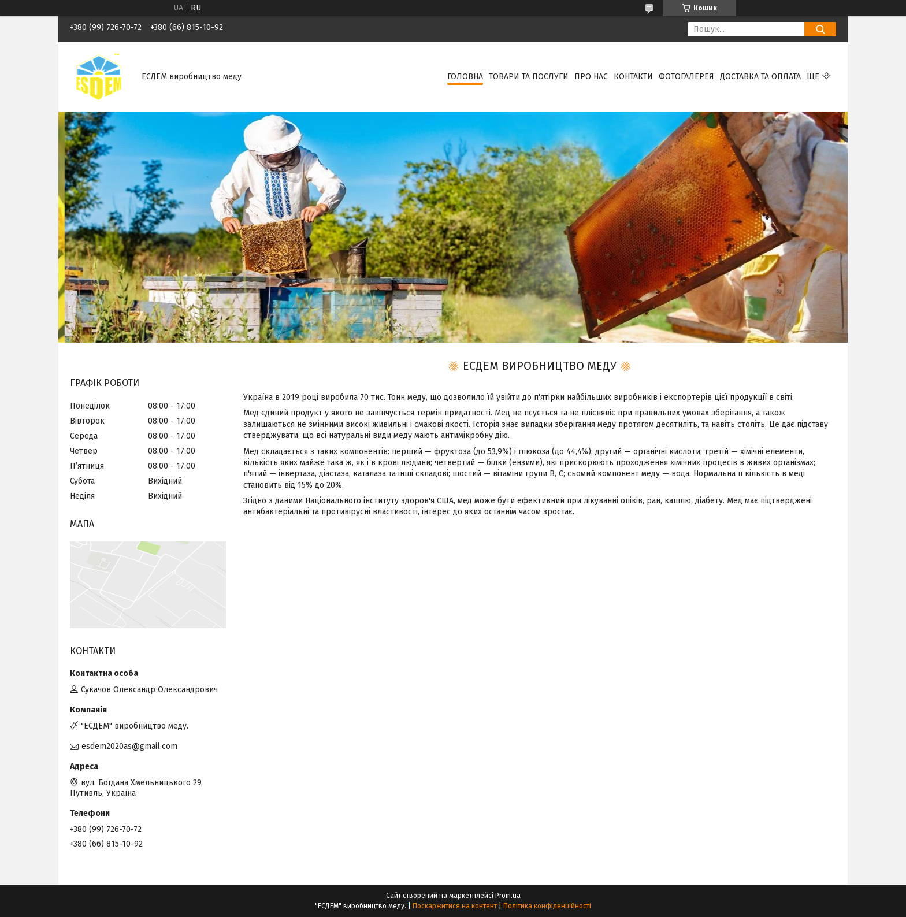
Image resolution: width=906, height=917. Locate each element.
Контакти (633, 76)
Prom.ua (508, 896)
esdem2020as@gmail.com (129, 746)
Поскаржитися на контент (455, 906)
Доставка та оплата (760, 76)
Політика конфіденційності (547, 906)
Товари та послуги (529, 76)
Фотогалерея (686, 76)
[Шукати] (820, 29)
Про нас (591, 76)
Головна (465, 76)
